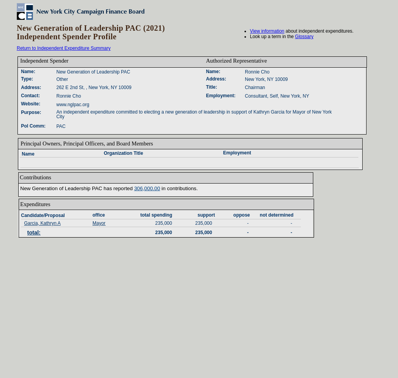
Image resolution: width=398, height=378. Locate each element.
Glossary (304, 36)
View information (267, 31)
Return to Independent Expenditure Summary (63, 48)
